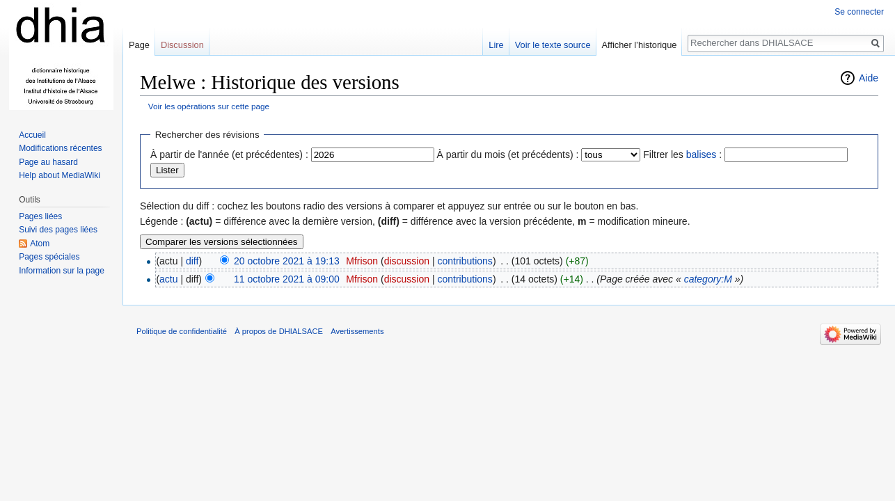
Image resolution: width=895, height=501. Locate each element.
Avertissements (357, 331)
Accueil (32, 135)
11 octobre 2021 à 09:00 (287, 279)
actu (168, 279)
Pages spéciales (49, 257)
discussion (406, 261)
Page (139, 45)
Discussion (182, 45)
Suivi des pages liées (58, 229)
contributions (464, 261)
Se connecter (859, 12)
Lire (496, 45)
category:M (708, 279)
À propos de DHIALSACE (279, 331)
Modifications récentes (60, 148)
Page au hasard (48, 162)
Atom (39, 243)
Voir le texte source (553, 45)
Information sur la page (61, 271)
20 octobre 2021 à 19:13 (287, 261)
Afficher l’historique (639, 45)
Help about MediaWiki (59, 175)
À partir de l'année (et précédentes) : (229, 154)
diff (192, 261)
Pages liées (40, 216)
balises (701, 154)
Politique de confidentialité (181, 331)
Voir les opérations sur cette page (208, 106)
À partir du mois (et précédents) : (508, 154)
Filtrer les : (682, 154)
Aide (868, 78)
